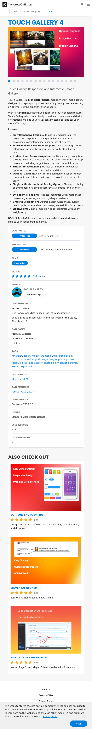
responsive (26, 366)
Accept (78, 725)
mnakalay (17, 355)
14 (66, 81)
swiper (30, 359)
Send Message (34, 294)
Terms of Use (46, 695)
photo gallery (51, 362)
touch (15, 359)
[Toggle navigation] (88, 5)
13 (62, 81)
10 (49, 81)
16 (75, 81)
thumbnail (46, 355)
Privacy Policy (46, 701)
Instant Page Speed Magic (30, 657)
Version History (20, 308)
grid (37, 359)
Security (46, 689)
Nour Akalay (33, 289)
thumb (73, 362)
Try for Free (24, 235)
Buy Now (24, 249)
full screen (59, 355)
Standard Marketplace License (28, 416)
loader (15, 366)
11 (53, 81)
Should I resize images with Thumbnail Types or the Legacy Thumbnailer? (44, 319)
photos (70, 359)
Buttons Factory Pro (27, 515)
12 (58, 81)
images (53, 359)
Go (50, 11)
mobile (36, 355)
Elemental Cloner (24, 588)
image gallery (35, 362)
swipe (22, 359)
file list (23, 362)
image (44, 359)
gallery (27, 355)
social (69, 355)
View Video (19, 263)
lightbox (64, 362)
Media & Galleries (21, 333)
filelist (15, 362)
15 (71, 81)
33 (38, 276)
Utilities (16, 343)
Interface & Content (23, 338)
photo (61, 359)
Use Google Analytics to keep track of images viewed (41, 313)
